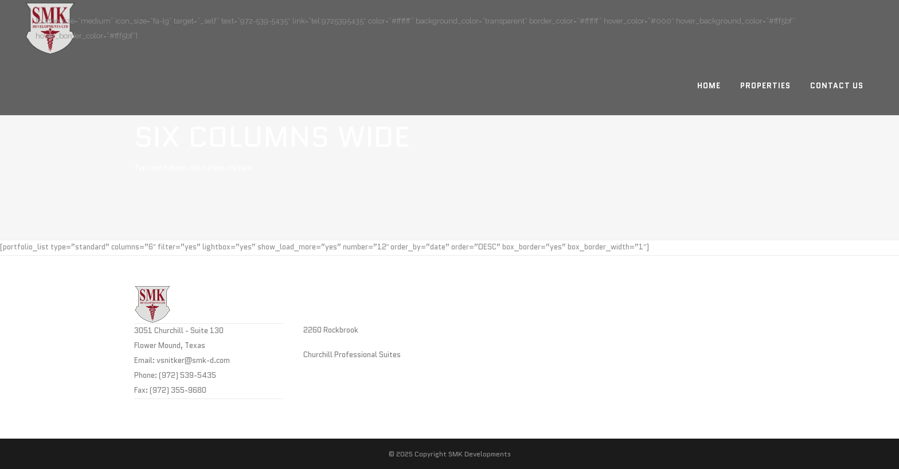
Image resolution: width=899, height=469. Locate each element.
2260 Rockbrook (330, 330)
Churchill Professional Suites (352, 354)
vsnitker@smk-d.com (193, 360)
